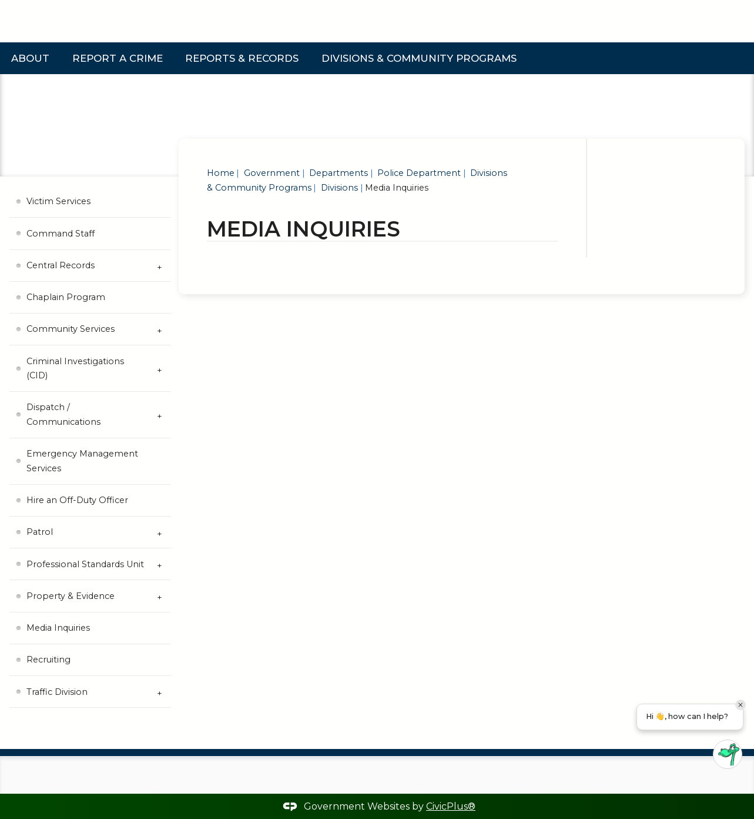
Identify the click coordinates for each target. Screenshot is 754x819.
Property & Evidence (70, 596)
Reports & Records (242, 58)
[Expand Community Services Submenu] (159, 329)
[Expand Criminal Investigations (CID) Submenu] (159, 368)
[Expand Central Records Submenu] (159, 266)
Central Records (60, 265)
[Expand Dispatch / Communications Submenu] (159, 415)
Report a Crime (117, 58)
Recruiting (48, 659)
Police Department (418, 173)
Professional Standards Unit (85, 564)
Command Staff (60, 233)
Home (220, 173)
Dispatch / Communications (63, 414)
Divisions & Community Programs (419, 58)
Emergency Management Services (82, 460)
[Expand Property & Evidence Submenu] (159, 596)
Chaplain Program (65, 297)
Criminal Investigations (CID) (75, 368)
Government (271, 173)
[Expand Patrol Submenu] (159, 532)
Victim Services (58, 201)
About (30, 58)
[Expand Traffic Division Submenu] (159, 692)
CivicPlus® (450, 806)
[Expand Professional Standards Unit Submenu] (159, 564)
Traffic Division (57, 692)
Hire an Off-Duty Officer (77, 500)
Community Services (70, 329)
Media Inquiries (58, 627)
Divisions (338, 187)
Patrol (39, 532)
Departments (337, 173)
